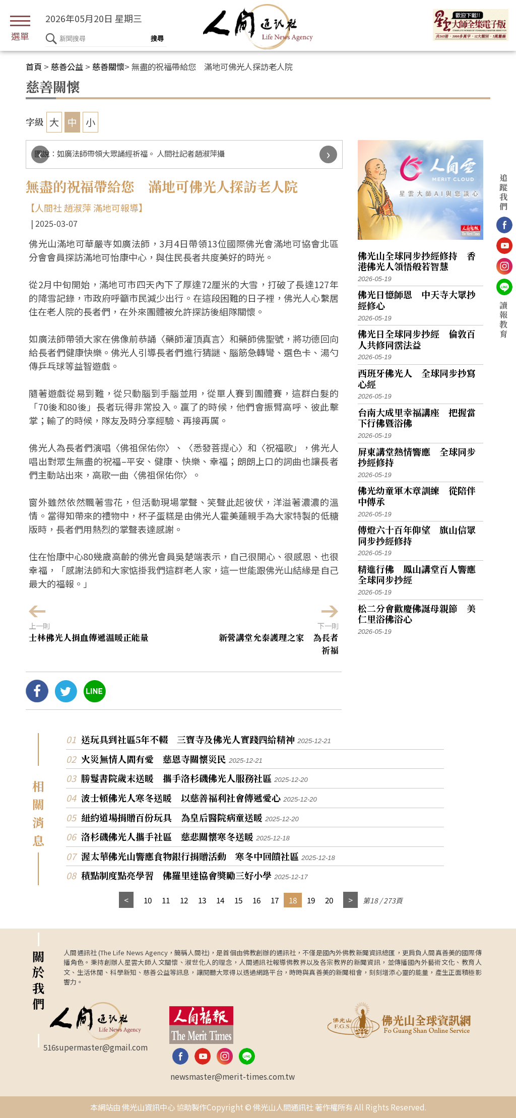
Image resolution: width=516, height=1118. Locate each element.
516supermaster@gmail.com (95, 1047)
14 (220, 899)
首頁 (34, 66)
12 (184, 899)
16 (256, 899)
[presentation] (40, 154)
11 (166, 899)
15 (238, 899)
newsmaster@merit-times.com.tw (232, 1076)
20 (329, 899)
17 (275, 899)
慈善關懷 (108, 66)
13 (202, 899)
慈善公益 (67, 66)
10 (148, 899)
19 (311, 899)
